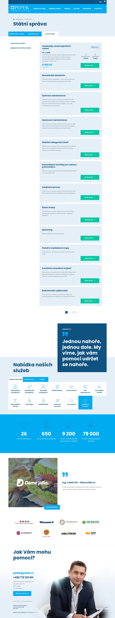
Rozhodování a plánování (55, 290)
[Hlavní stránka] (13, 19)
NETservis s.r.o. (31, 612)
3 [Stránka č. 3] (72, 312)
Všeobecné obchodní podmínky (20, 605)
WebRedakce (24, 612)
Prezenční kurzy (33, 34)
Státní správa (50, 34)
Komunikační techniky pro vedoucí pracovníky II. (59, 165)
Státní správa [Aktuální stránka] (28, 19)
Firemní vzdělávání (15, 379)
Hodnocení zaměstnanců (54, 120)
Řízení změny (48, 207)
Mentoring (47, 229)
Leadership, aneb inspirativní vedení (56, 47)
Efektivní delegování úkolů (55, 142)
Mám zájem (90, 65)
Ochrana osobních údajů (18, 607)
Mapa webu (15, 608)
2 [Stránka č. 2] (69, 312)
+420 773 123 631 (23, 577)
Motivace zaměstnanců (54, 95)
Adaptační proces (51, 187)
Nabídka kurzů (19, 19)
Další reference (52, 507)
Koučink (42, 379)
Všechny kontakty (22, 593)
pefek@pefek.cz (23, 573)
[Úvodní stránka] (20, 9)
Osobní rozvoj (29, 379)
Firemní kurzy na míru (16, 34)
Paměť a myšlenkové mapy (55, 248)
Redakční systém (17, 612)
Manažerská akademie (53, 75)
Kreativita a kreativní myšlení (56, 268)
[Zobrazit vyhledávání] (96, 2)
